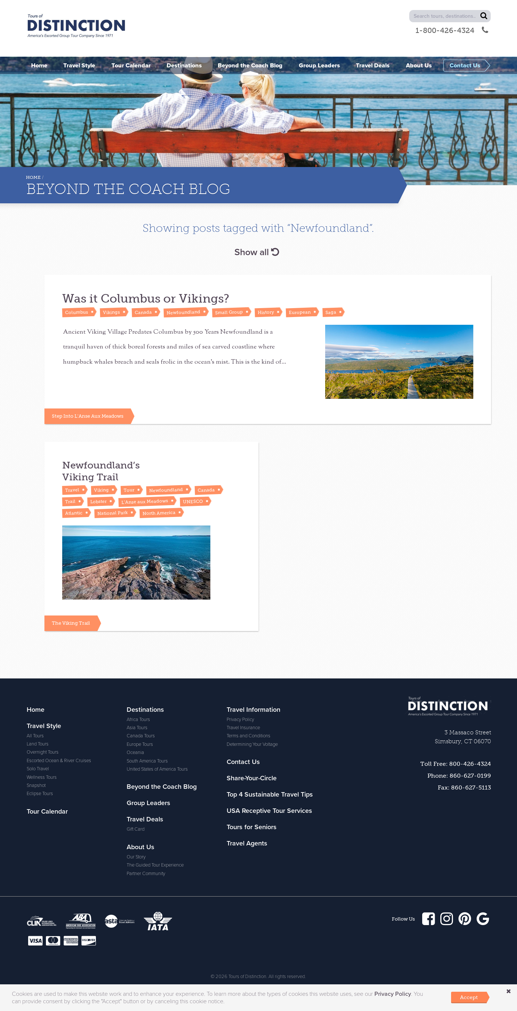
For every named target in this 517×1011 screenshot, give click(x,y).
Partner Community (146, 871)
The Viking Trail (71, 621)
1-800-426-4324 (452, 30)
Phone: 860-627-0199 (459, 773)
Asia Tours (137, 725)
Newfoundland (183, 312)
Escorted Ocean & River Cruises (59, 758)
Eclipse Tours (40, 791)
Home (33, 177)
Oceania (135, 750)
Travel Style (44, 724)
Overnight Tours (43, 750)
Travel (72, 488)
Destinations (145, 707)
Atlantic (74, 512)
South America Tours (147, 759)
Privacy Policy (240, 717)
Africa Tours (138, 717)
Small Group (229, 312)
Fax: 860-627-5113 (464, 785)
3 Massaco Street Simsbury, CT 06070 (463, 735)
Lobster (98, 500)
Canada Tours (141, 734)
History (266, 312)
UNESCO (193, 500)
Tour (129, 489)
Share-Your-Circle (252, 776)
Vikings (111, 312)
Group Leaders (148, 801)
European (300, 312)
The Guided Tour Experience (155, 863)
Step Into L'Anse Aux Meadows (87, 415)
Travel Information (253, 707)
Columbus (76, 312)
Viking (101, 488)
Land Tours (38, 742)
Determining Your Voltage (252, 742)
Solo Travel (38, 767)
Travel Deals (145, 817)
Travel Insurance (243, 725)
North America (159, 511)
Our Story (136, 855)
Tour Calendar (47, 809)
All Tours (35, 734)
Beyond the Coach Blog (162, 784)
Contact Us (243, 759)
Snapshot (36, 783)
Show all (256, 252)
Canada (143, 312)
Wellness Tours (42, 775)
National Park (112, 512)
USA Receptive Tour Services (269, 808)
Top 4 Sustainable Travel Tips (270, 792)
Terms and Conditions (248, 734)
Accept (469, 997)
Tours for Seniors (252, 825)
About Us (140, 845)
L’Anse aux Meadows (144, 500)
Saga (331, 312)
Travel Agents (247, 841)
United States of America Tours (157, 767)
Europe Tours (140, 742)
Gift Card (135, 827)
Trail (70, 500)
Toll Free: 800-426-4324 (455, 761)
